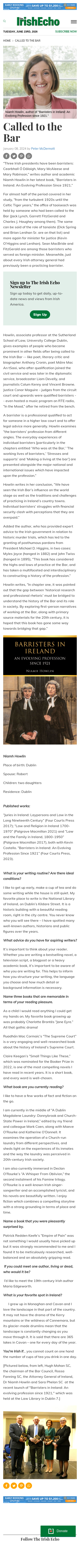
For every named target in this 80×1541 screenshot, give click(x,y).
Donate (62, 1531)
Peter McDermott (43, 149)
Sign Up (40, 314)
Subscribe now (66, 31)
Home (7, 40)
